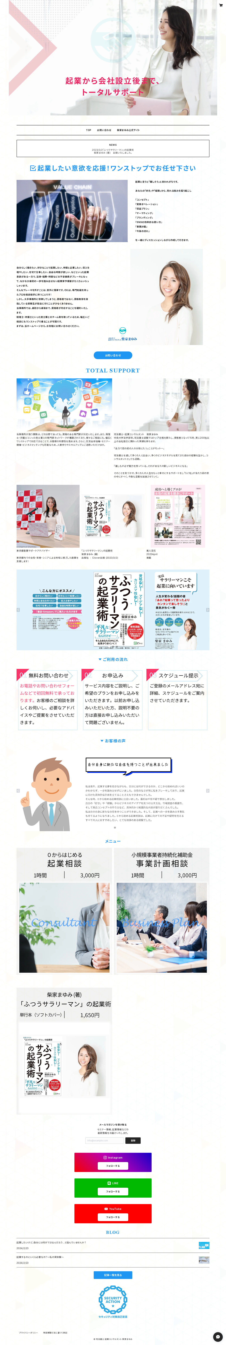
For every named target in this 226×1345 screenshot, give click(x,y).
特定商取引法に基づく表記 (55, 1333)
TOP (88, 130)
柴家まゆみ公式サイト (128, 130)
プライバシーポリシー (28, 1333)
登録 (133, 1140)
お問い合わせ (104, 130)
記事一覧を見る (113, 1275)
